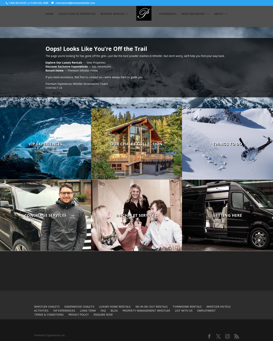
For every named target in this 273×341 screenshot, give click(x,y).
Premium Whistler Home (83, 70)
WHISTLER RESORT (193, 14)
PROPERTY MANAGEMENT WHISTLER (146, 310)
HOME (49, 14)
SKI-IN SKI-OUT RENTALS (151, 306)
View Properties (96, 62)
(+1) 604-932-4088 (38, 3)
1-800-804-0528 (17, 3)
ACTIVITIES (41, 310)
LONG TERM (88, 310)
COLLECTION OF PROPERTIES (77, 14)
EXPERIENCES (167, 14)
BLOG (114, 310)
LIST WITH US (183, 310)
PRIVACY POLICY (78, 314)
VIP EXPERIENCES (64, 310)
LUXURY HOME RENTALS (114, 306)
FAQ (103, 310)
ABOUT (219, 14)
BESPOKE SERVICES (112, 14)
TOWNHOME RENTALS (187, 306)
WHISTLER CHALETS (47, 306)
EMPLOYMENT (206, 310)
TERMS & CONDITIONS (49, 314)
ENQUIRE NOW (103, 314)
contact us (95, 77)
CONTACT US (54, 88)
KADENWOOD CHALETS (79, 306)
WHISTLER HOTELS (218, 306)
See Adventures (101, 66)
